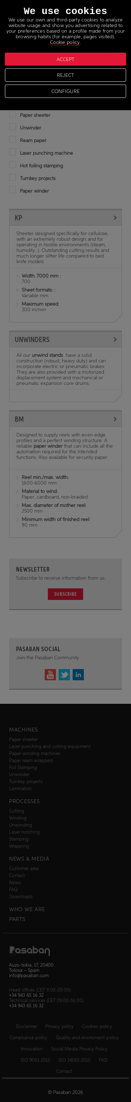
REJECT (65, 75)
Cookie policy (65, 42)
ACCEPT (65, 59)
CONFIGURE (65, 91)
